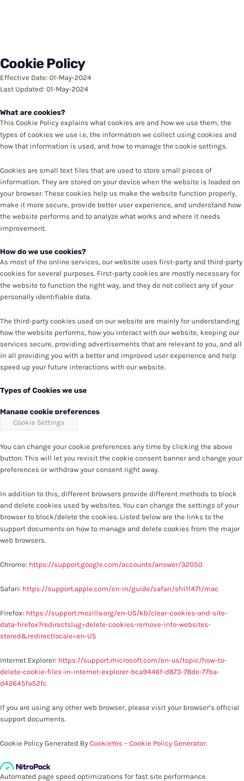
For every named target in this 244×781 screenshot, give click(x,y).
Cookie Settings (39, 422)
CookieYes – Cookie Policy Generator (148, 743)
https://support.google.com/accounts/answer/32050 (115, 564)
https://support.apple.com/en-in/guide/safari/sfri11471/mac (120, 588)
